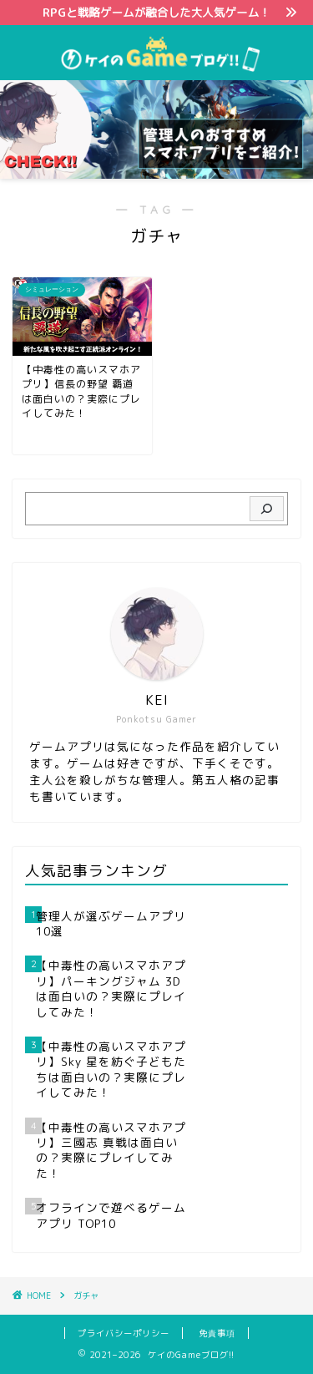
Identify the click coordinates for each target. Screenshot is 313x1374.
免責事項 (217, 1333)
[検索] (267, 508)
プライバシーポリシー (123, 1333)
